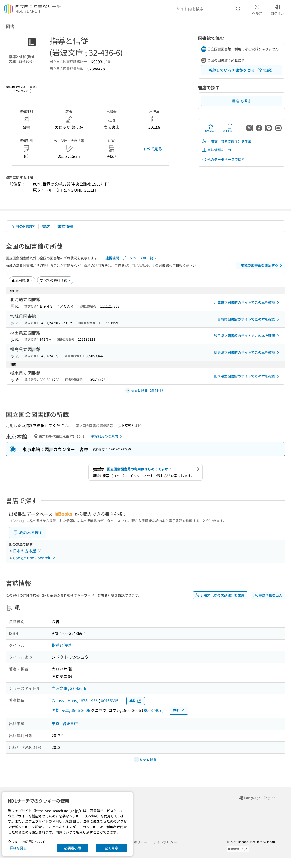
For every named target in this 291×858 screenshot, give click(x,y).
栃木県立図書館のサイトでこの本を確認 (247, 376)
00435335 (109, 700)
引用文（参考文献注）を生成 (226, 141)
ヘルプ (257, 9)
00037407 (153, 710)
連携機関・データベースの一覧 (132, 258)
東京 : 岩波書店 (65, 723)
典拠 (135, 700)
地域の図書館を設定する (262, 265)
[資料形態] (55, 280)
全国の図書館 (23, 226)
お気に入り (211, 128)
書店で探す (241, 101)
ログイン (277, 9)
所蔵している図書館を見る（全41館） (241, 70)
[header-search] (209, 9)
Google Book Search (34, 558)
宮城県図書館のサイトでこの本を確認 (249, 319)
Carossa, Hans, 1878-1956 (75, 700)
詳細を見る (18, 847)
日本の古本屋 (27, 551)
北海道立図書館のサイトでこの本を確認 (247, 303)
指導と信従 (61, 645)
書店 (46, 226)
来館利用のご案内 (107, 436)
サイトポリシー (165, 842)
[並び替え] (22, 280)
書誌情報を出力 (216, 149)
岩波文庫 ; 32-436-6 (69, 688)
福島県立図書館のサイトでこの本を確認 (247, 352)
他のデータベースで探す (223, 159)
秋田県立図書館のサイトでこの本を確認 (247, 336)
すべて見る (152, 148)
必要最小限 (72, 847)
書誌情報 (65, 226)
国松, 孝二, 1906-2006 (71, 710)
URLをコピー (230, 128)
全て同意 (111, 847)
